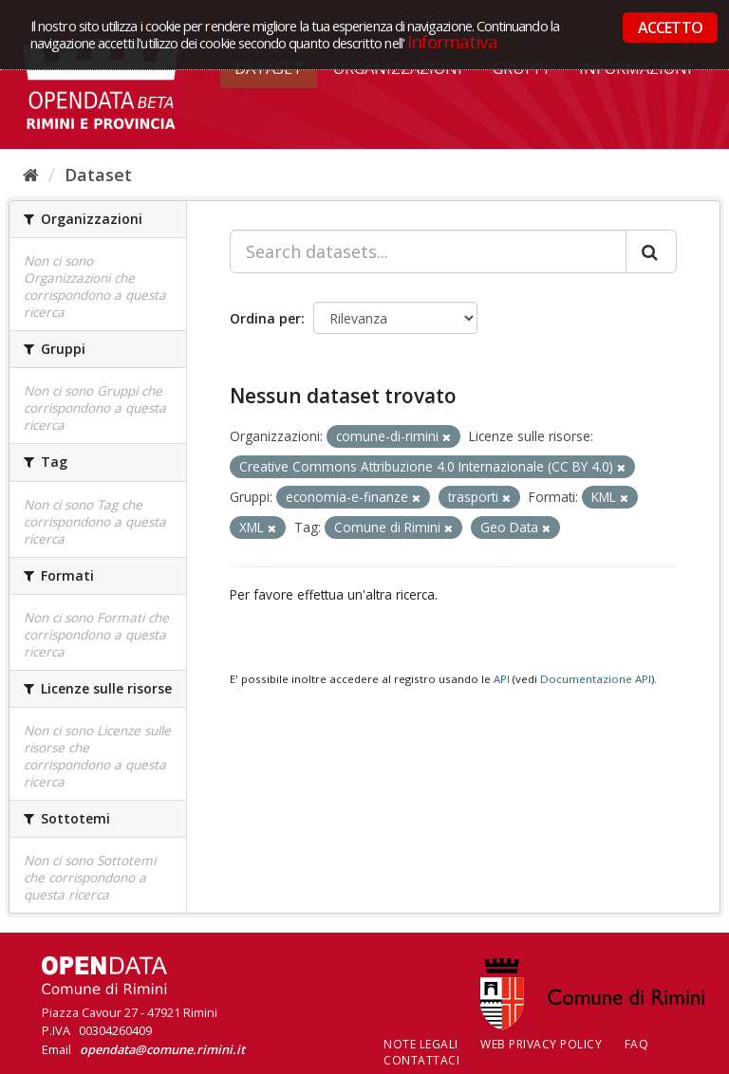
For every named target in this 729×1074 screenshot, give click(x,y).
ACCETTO (670, 27)
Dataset (98, 174)
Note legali (420, 1044)
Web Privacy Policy (541, 1044)
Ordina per (265, 318)
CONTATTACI (421, 1060)
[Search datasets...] (428, 251)
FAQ (637, 1044)
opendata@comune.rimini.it (162, 1049)
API (502, 679)
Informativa (452, 41)
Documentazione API (595, 679)
